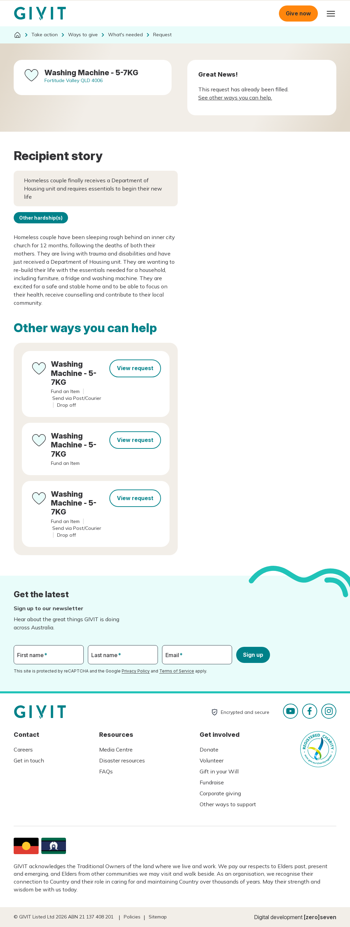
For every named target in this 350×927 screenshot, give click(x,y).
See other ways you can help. (235, 97)
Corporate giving (220, 793)
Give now (298, 13)
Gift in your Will (219, 771)
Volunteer (212, 760)
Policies (132, 917)
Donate (209, 749)
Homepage (40, 14)
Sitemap (158, 917)
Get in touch (29, 760)
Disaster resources (122, 760)
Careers (23, 749)
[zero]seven (320, 917)
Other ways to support (228, 804)
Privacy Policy (136, 671)
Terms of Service (176, 671)
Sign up (253, 654)
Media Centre (116, 749)
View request (135, 368)
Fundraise (212, 782)
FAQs (106, 771)
